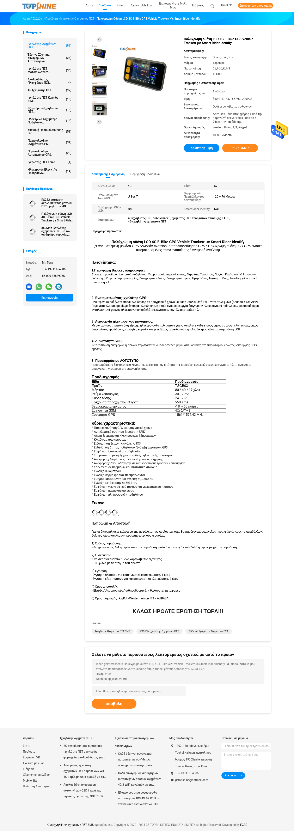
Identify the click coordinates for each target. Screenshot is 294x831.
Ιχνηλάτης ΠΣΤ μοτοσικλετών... (49, 70)
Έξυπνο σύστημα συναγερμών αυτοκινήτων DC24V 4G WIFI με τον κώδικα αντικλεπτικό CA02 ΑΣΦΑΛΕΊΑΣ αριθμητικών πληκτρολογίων (139, 799)
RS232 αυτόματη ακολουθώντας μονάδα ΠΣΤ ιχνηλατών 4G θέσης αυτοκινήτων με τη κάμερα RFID (56, 203)
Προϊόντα (29, 751)
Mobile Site (30, 780)
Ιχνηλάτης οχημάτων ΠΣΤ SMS (112, 631)
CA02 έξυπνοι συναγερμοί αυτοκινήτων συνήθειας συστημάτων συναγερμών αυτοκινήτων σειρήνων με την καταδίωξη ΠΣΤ (138, 760)
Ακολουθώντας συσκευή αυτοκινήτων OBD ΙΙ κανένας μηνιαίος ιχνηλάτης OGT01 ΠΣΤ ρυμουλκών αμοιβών (84, 791)
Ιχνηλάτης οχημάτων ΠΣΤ (77, 738)
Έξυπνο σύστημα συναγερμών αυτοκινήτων (134, 742)
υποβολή (114, 703)
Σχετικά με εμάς (33, 763)
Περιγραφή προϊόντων (145, 174)
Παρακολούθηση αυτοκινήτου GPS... (49, 153)
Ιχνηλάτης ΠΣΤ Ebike (49, 162)
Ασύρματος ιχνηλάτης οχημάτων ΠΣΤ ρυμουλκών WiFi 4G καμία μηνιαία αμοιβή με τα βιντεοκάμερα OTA (84, 772)
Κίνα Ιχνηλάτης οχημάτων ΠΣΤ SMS (70, 824)
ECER (243, 824)
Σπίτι (26, 745)
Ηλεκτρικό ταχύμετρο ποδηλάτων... (49, 120)
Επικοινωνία (49, 297)
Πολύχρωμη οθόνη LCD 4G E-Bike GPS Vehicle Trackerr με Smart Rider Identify (56, 217)
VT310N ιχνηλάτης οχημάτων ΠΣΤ (159, 631)
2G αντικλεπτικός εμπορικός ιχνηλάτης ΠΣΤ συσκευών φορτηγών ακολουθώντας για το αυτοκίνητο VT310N (84, 752)
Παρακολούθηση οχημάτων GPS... (49, 142)
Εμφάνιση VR (31, 757)
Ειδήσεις (29, 769)
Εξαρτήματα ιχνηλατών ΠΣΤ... (49, 110)
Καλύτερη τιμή (201, 148)
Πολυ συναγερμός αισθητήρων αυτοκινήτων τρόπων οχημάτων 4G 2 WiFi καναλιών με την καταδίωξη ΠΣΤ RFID (139, 779)
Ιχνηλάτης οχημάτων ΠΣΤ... (49, 45)
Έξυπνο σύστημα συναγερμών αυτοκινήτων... (49, 58)
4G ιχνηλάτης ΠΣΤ (49, 90)
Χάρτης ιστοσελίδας (36, 774)
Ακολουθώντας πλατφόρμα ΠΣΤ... (49, 81)
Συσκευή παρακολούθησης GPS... (49, 131)
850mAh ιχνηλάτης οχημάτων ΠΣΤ (208, 631)
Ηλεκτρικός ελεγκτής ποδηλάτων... (49, 171)
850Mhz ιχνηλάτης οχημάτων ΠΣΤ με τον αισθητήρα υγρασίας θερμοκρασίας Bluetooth (55, 231)
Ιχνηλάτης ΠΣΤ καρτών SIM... (49, 99)
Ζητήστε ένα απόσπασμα (255, 5)
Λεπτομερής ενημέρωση (108, 174)
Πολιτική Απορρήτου (36, 786)
